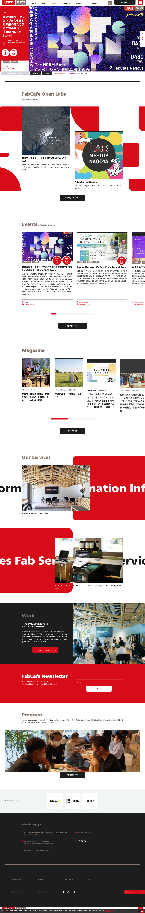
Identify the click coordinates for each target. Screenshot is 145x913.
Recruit (40, 879)
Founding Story (18, 892)
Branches (42, 892)
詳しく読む (108, 911)
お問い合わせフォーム (83, 832)
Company (93, 3)
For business (16, 879)
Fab (43, 3)
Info (34, 3)
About (90, 879)
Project (79, 3)
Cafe (54, 3)
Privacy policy (68, 879)
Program (66, 3)
